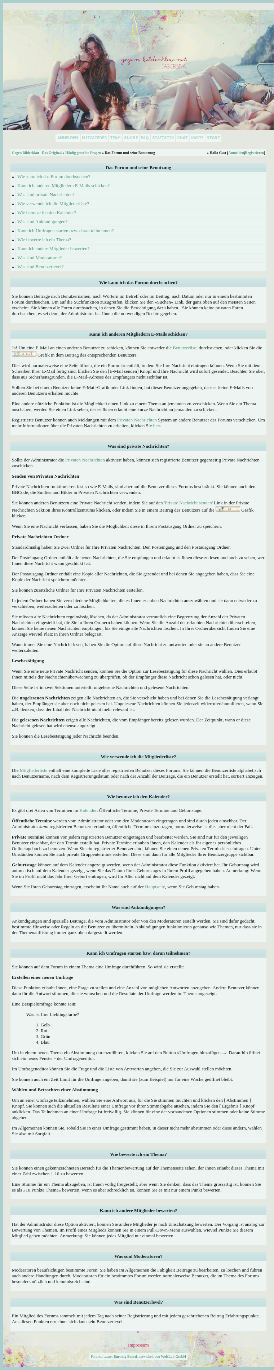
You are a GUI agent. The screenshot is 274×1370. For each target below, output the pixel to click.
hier (156, 425)
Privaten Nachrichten (137, 420)
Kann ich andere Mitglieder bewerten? (53, 248)
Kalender (88, 810)
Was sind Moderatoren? (39, 257)
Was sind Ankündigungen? (42, 221)
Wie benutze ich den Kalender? (46, 212)
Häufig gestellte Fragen (83, 153)
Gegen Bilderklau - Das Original (37, 153)
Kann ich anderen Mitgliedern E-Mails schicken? (63, 185)
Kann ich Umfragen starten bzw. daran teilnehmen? (65, 230)
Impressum (138, 1345)
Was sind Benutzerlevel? (40, 266)
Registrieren (254, 153)
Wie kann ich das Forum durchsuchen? (53, 176)
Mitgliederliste (34, 770)
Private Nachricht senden (188, 502)
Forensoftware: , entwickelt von (138, 1356)
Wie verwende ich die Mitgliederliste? (53, 203)
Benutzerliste (185, 347)
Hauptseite (155, 886)
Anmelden (236, 153)
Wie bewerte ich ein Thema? (44, 239)
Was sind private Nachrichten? (46, 194)
